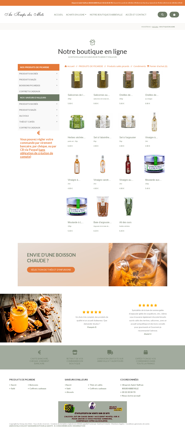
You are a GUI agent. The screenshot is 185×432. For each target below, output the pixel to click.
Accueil (69, 66)
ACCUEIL (155, 27)
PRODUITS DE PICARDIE (91, 66)
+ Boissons (33, 385)
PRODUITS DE (17, 379)
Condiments (140, 66)
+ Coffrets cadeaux (37, 388)
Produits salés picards (118, 66)
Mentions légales (118, 424)
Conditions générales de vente (137, 424)
